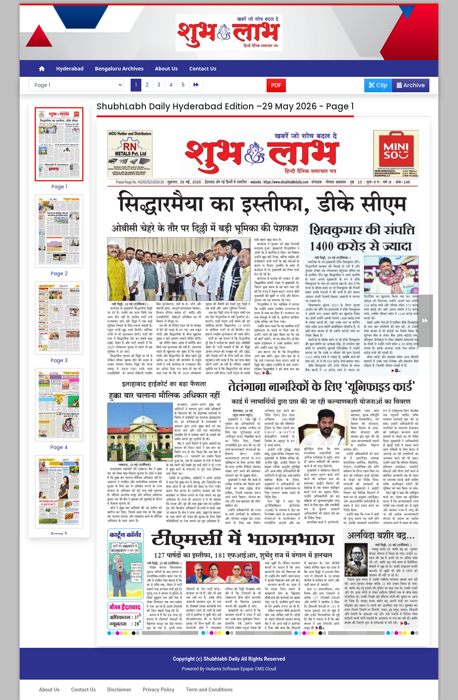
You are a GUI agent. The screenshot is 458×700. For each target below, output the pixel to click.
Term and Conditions (209, 689)
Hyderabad (69, 68)
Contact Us (202, 68)
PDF (276, 85)
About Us (166, 68)
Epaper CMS (252, 668)
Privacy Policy (159, 689)
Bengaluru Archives (119, 68)
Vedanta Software (222, 668)
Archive (409, 86)
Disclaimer (119, 689)
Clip (378, 85)
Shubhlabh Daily (222, 659)
